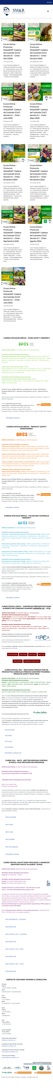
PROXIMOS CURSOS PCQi (31, 667)
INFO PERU (23, 660)
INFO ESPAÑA (18, 667)
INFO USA (41, 660)
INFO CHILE (32, 660)
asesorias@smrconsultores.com (10, 1064)
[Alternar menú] (48, 11)
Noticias (49, 2)
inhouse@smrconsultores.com (10, 1058)
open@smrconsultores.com (9, 1052)
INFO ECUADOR (12, 660)
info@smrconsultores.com (9, 1046)
